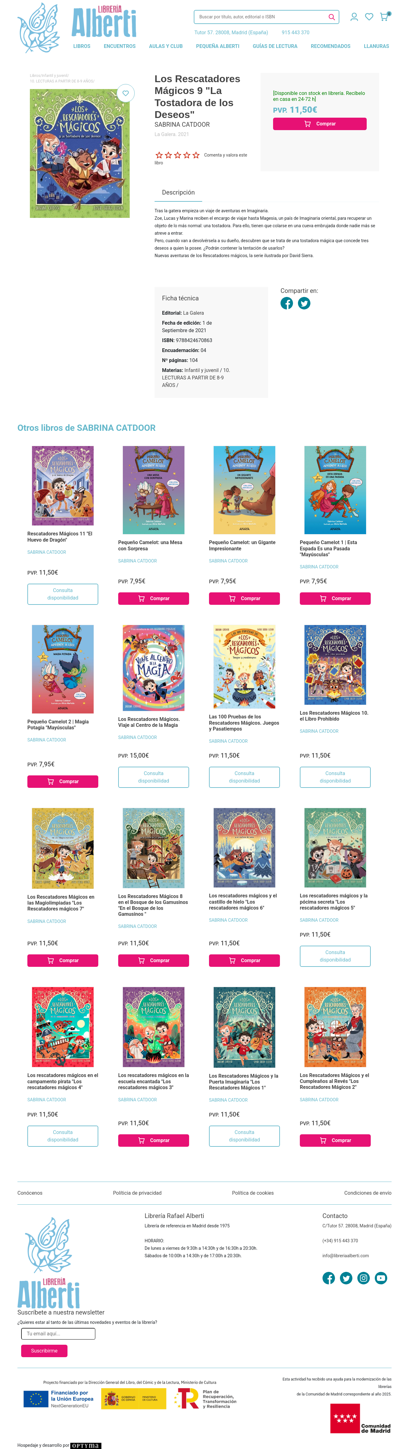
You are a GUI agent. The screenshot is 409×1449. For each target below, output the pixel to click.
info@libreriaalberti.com (346, 1255)
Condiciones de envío (368, 1193)
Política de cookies (253, 1193)
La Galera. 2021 (172, 134)
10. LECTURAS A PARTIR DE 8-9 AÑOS (61, 81)
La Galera (193, 313)
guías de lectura (275, 46)
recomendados (331, 46)
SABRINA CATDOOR (46, 552)
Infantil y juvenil (54, 75)
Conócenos (30, 1193)
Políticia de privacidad (137, 1193)
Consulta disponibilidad (62, 594)
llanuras (376, 46)
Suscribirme (44, 1351)
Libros (35, 75)
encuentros (120, 46)
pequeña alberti (217, 46)
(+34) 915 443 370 (340, 1240)
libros (82, 46)
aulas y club (166, 46)
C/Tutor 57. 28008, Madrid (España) (357, 1225)
